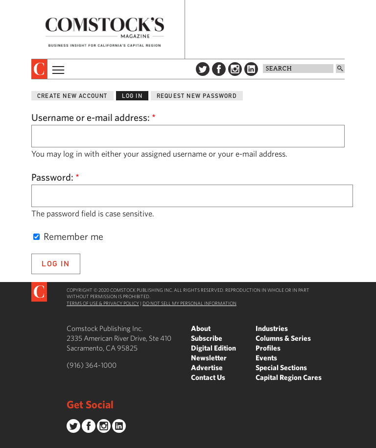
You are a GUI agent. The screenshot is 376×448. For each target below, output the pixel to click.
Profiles (268, 348)
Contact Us (208, 377)
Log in (132, 95)
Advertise (207, 367)
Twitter (203, 69)
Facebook (219, 69)
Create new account (72, 95)
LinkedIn (251, 69)
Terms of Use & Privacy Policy (103, 303)
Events (266, 358)
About (201, 328)
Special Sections (281, 367)
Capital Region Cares (289, 377)
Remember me (68, 236)
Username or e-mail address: (93, 117)
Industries (272, 328)
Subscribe (206, 338)
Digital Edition (213, 348)
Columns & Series (283, 338)
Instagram (235, 69)
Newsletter (209, 358)
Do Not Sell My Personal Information (189, 303)
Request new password (197, 95)
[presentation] (39, 69)
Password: (55, 177)
